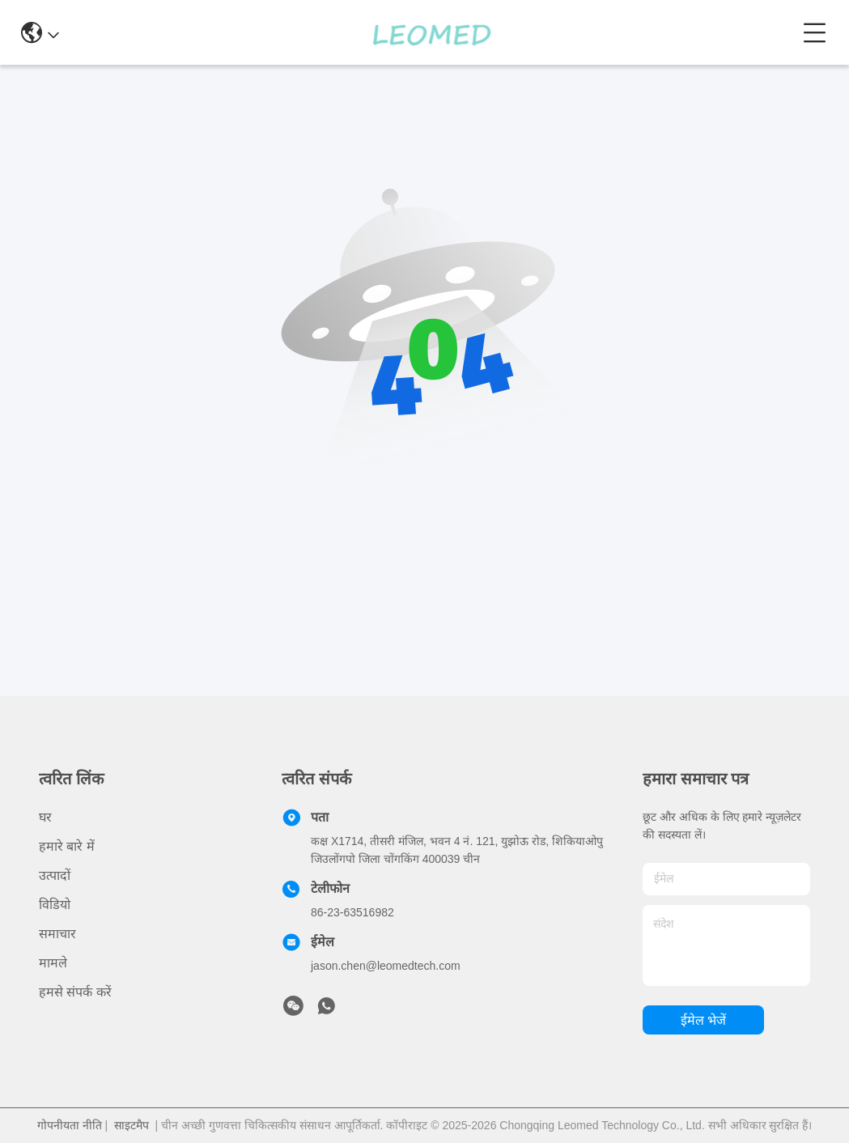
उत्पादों (54, 875)
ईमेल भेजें (703, 1020)
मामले (53, 963)
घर (45, 817)
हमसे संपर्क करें (75, 992)
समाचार (57, 934)
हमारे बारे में (67, 846)
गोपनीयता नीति (69, 1125)
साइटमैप (131, 1125)
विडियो (54, 904)
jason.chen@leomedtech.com (386, 965)
